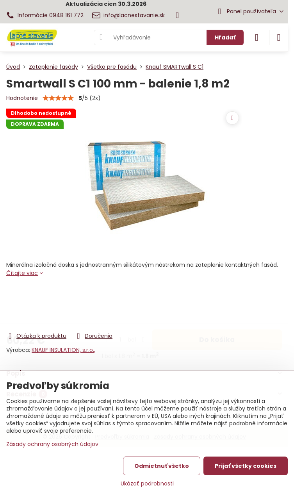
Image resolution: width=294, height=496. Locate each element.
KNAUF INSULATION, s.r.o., (63, 350)
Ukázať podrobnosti (147, 483)
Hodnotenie (22, 98)
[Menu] (278, 37)
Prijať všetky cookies (245, 466)
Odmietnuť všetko (161, 466)
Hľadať (225, 37)
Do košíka (217, 299)
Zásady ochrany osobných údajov (52, 444)
